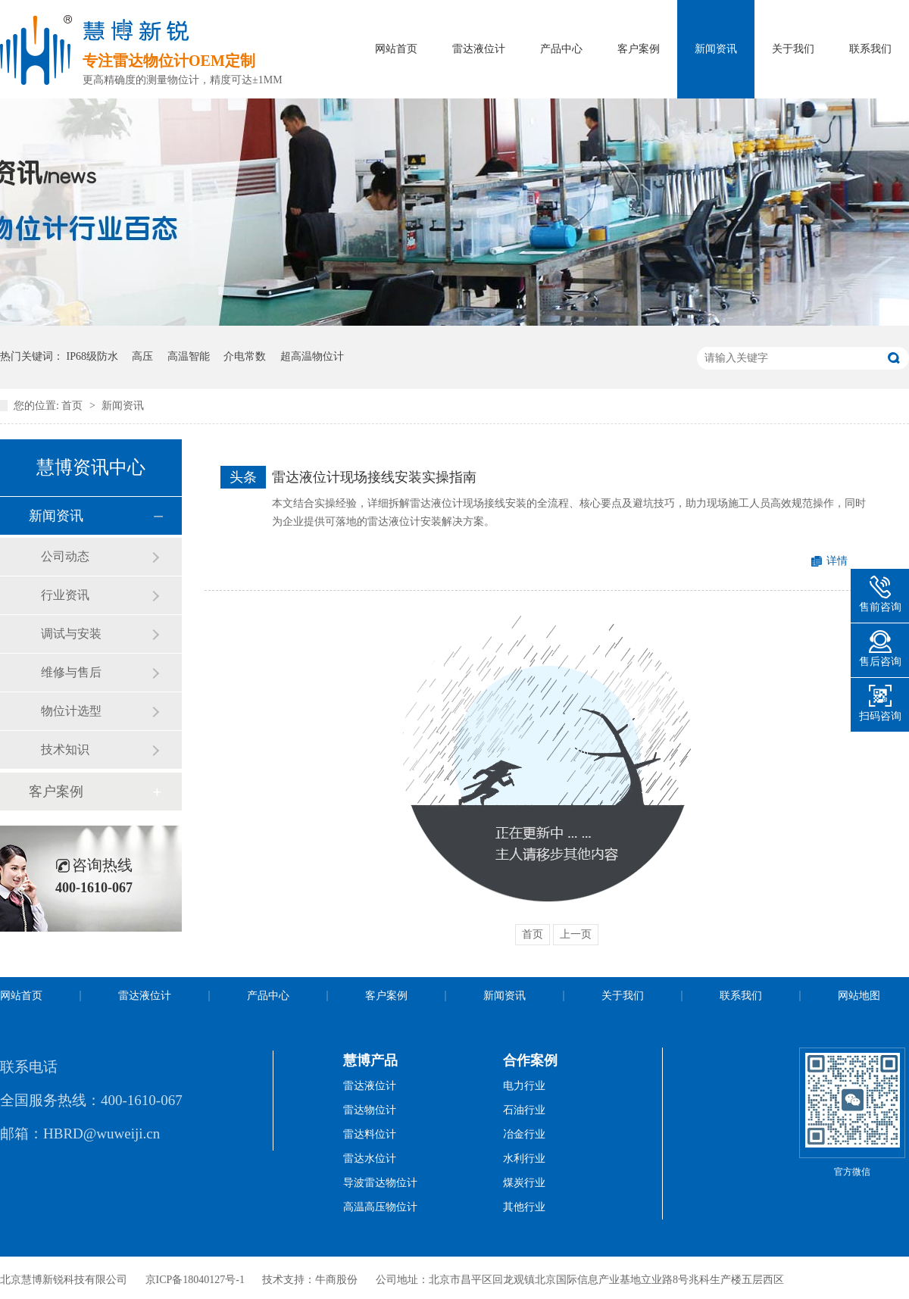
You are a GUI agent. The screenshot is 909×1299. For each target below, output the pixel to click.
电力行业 (524, 1085)
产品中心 (561, 49)
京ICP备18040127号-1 (195, 1279)
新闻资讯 (716, 49)
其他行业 (524, 1207)
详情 (837, 561)
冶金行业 (524, 1134)
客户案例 (638, 49)
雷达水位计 (369, 1158)
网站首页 (396, 49)
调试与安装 (71, 633)
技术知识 (65, 749)
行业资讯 (65, 595)
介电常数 (244, 356)
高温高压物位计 (380, 1207)
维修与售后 (71, 672)
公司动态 (65, 556)
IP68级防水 (92, 356)
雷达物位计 (369, 1110)
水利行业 (524, 1158)
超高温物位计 (312, 356)
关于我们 (793, 49)
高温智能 (188, 356)
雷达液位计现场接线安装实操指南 (374, 477)
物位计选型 (71, 710)
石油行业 (524, 1110)
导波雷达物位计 (380, 1182)
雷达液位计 (478, 49)
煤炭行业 (524, 1182)
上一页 (576, 934)
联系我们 (870, 49)
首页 (73, 405)
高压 (142, 356)
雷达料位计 (369, 1134)
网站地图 (859, 995)
